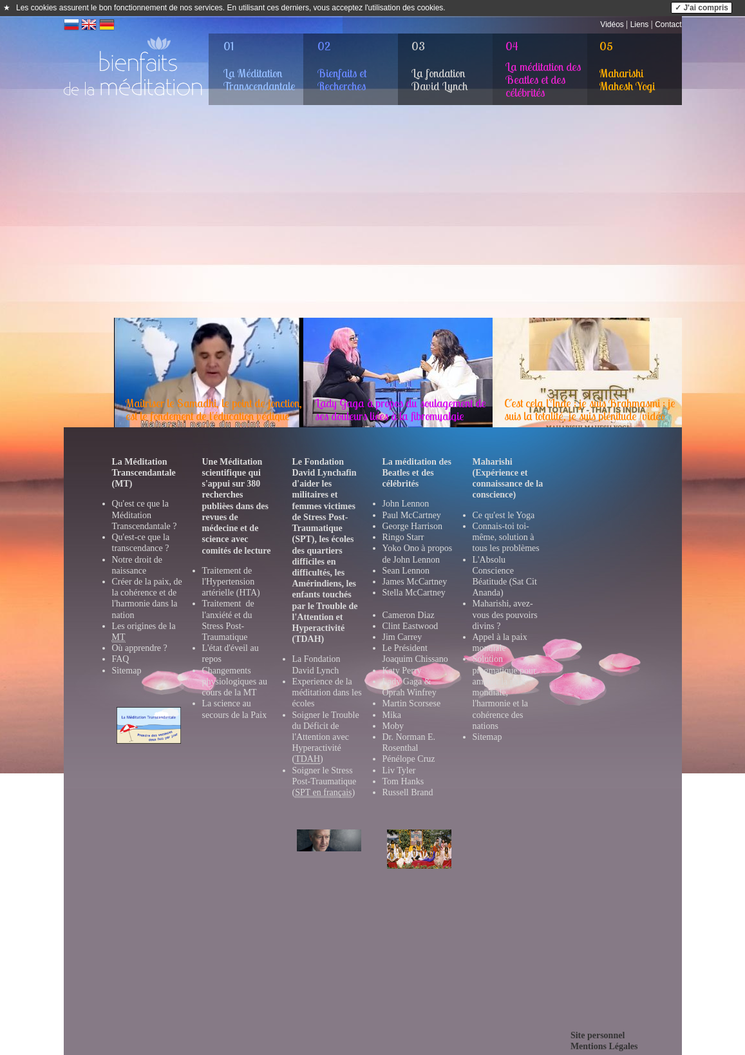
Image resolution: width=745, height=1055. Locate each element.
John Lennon (405, 503)
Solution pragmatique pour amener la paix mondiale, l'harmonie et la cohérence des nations (504, 692)
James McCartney (415, 581)
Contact (668, 24)
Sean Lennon (405, 571)
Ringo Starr (403, 537)
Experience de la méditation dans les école (327, 692)
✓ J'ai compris (701, 7)
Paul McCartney (411, 515)
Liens (639, 24)
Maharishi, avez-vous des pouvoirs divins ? (505, 614)
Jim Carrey (402, 637)
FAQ (120, 659)
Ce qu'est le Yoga (504, 515)
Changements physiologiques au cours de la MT (235, 681)
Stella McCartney (414, 592)
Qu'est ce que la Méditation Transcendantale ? (144, 514)
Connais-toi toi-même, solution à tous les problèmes (506, 537)
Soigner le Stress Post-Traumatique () (324, 782)
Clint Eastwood (410, 626)
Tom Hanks (403, 781)
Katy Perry (402, 670)
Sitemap (127, 670)
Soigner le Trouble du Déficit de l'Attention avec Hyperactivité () (325, 737)
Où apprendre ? (139, 648)
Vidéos (611, 24)
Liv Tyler (399, 770)
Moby (393, 726)
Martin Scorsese (411, 703)
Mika (392, 715)
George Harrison (412, 526)
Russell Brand (407, 792)
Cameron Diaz (408, 615)
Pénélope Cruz (408, 759)
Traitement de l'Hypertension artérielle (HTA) (231, 581)
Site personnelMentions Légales (604, 1041)
